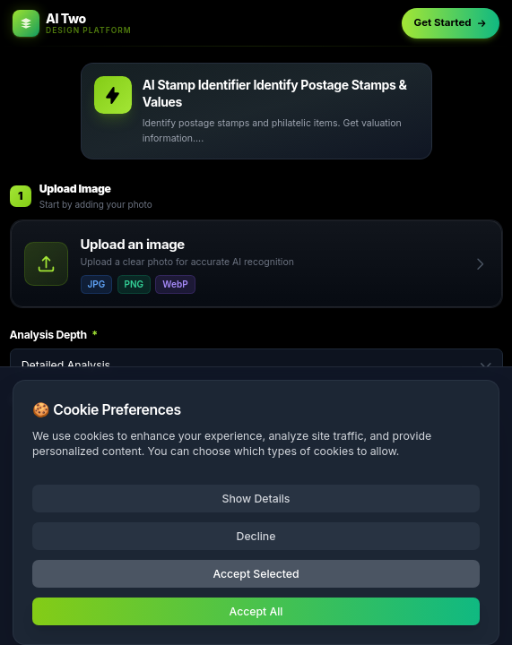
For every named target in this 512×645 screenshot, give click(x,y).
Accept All (256, 611)
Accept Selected (256, 573)
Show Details (256, 498)
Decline (256, 536)
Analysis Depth (54, 334)
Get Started (451, 22)
